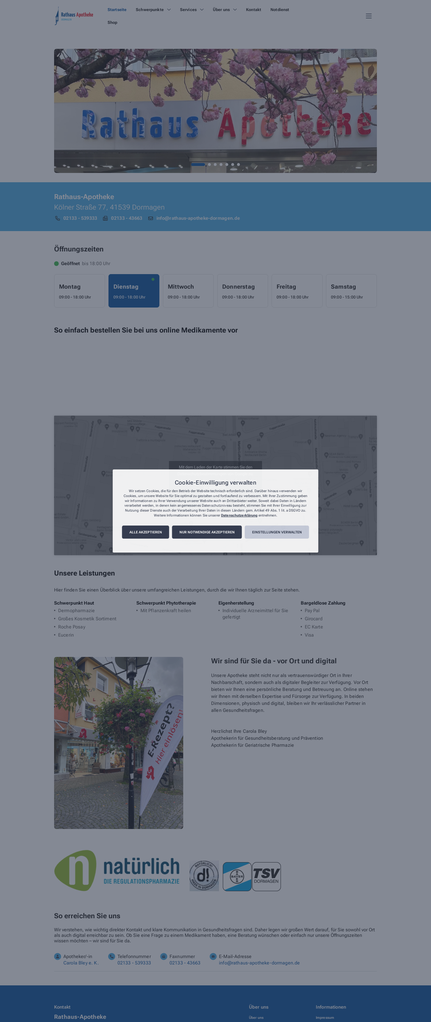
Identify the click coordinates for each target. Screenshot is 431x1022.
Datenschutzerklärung (239, 515)
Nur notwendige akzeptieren (207, 532)
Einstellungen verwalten (277, 532)
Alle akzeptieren (145, 532)
